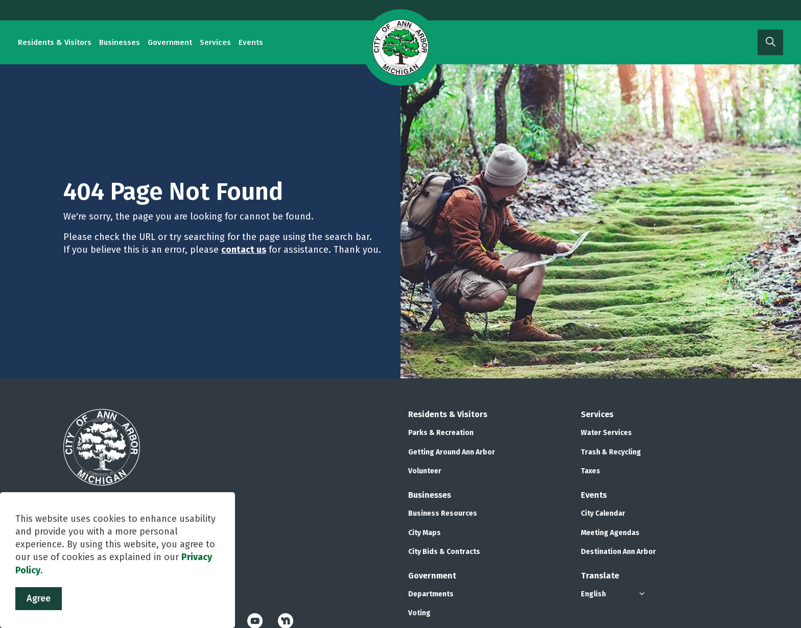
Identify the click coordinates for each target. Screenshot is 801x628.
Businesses (119, 42)
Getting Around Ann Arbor (451, 452)
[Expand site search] (770, 42)
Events (251, 42)
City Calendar (603, 513)
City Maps (424, 532)
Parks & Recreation (441, 432)
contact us (243, 249)
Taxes (590, 471)
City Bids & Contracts (444, 551)
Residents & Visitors (54, 42)
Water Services (606, 432)
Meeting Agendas (610, 532)
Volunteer (424, 471)
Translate (600, 576)
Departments (431, 594)
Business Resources (442, 513)
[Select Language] (614, 594)
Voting (419, 613)
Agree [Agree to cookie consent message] (38, 598)
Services (215, 42)
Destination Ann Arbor (618, 551)
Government (170, 42)
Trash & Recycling (611, 452)
